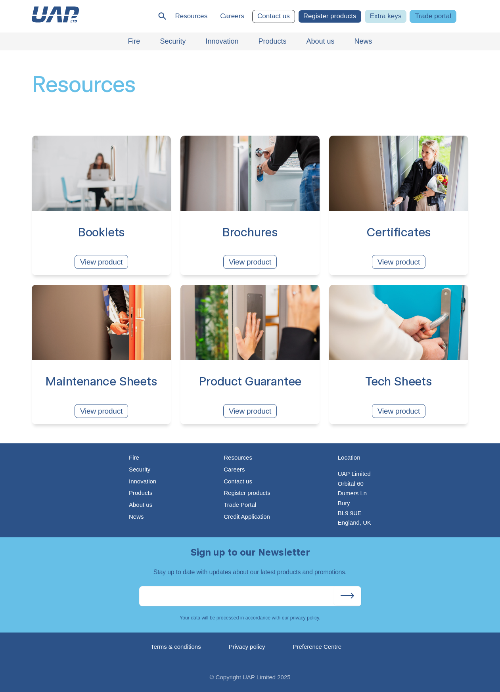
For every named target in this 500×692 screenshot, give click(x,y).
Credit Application (247, 516)
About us (140, 504)
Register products (329, 16)
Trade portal (433, 16)
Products (140, 492)
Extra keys (386, 16)
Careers (232, 16)
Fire (134, 457)
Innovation (142, 481)
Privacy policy (247, 646)
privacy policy (304, 618)
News (136, 516)
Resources (191, 16)
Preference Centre (317, 646)
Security (139, 469)
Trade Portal (240, 504)
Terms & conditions (176, 646)
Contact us (273, 16)
